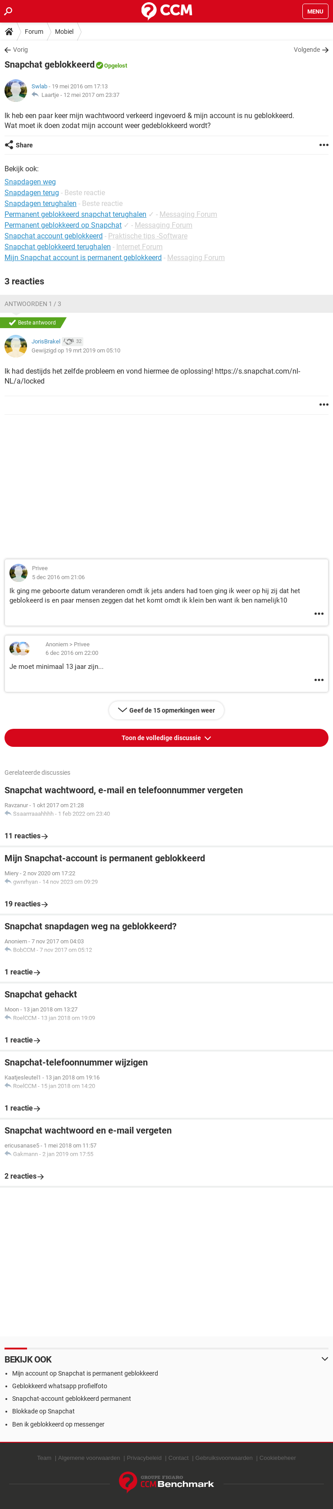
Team (44, 1457)
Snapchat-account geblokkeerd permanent (71, 1398)
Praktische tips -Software (147, 236)
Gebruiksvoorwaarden (224, 1457)
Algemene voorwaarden (89, 1457)
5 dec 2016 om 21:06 (58, 577)
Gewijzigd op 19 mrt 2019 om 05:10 (76, 350)
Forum (34, 31)
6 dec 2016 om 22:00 (72, 652)
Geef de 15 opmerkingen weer (172, 710)
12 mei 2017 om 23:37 (91, 94)
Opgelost (115, 65)
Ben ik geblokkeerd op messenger (58, 1424)
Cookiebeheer (278, 1457)
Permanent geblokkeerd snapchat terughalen (75, 214)
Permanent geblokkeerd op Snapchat (63, 225)
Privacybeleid (144, 1457)
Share (24, 145)
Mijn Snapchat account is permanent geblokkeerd (83, 257)
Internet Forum (139, 246)
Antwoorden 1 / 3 (33, 303)
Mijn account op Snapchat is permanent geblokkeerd (85, 1373)
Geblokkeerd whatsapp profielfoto (59, 1386)
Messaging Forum (188, 214)
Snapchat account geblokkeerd (54, 236)
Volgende (307, 49)
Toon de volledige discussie (162, 737)
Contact (179, 1457)
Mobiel (64, 31)
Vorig (20, 49)
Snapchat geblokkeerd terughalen (58, 246)
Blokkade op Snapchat (43, 1411)
